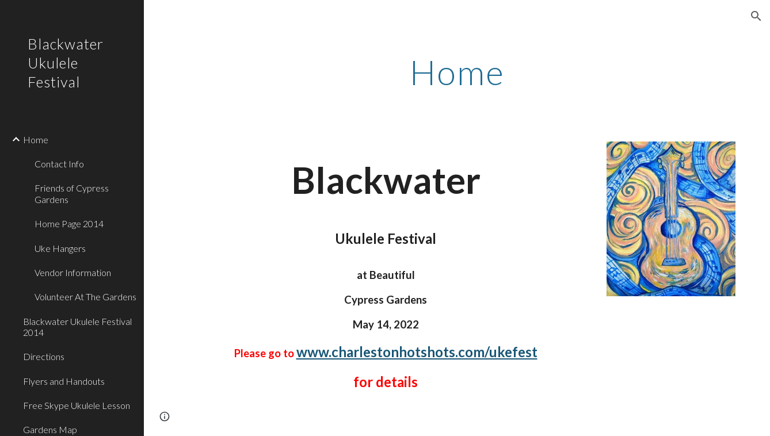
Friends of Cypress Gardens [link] (72, 193)
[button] (756, 16)
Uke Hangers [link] (60, 248)
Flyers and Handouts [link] (64, 381)
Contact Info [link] (59, 163)
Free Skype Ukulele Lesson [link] (76, 405)
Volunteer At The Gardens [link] (85, 296)
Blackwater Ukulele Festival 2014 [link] (77, 327)
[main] (456, 71)
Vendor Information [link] (73, 272)
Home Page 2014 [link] (69, 223)
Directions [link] (43, 356)
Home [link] (35, 139)
